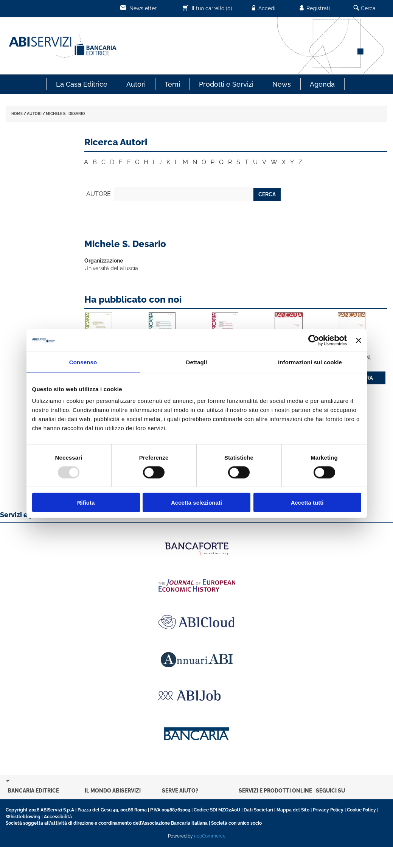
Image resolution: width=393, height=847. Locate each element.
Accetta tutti (307, 502)
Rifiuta (86, 502)
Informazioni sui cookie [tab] (310, 362)
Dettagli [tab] (196, 362)
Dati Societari (258, 810)
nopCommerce (209, 836)
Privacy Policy (328, 810)
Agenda (322, 84)
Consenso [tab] (83, 362)
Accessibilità (58, 816)
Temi (172, 84)
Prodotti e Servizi (226, 84)
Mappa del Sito (292, 810)
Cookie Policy (361, 810)
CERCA (267, 194)
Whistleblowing (23, 816)
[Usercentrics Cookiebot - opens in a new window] (314, 340)
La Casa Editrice (81, 84)
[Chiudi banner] (358, 340)
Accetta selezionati (196, 502)
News (281, 84)
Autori (136, 84)
